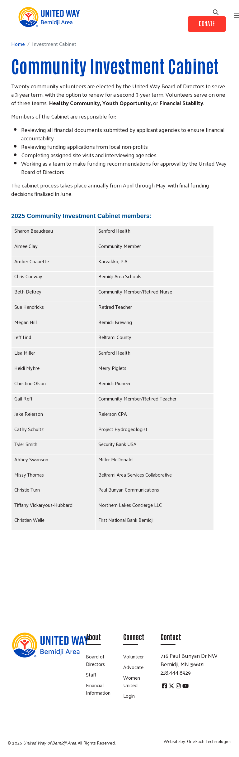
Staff (91, 674)
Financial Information (98, 689)
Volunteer (133, 656)
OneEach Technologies (209, 741)
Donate (207, 23)
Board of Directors (95, 660)
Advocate (133, 667)
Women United (131, 681)
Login (129, 695)
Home (18, 44)
